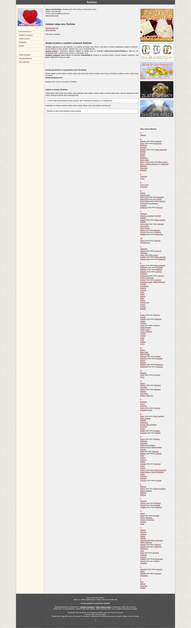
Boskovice (157, 143)
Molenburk (144, 367)
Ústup (142, 524)
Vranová (143, 557)
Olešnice (143, 391)
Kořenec (143, 284)
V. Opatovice (163, 164)
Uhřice (142, 513)
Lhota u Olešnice (146, 332)
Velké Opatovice (161, 150)
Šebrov (142, 489)
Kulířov (142, 301)
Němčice (143, 373)
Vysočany (157, 232)
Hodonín (143, 218)
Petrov (142, 404)
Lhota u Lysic (144, 329)
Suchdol (143, 464)
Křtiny (142, 298)
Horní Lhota (144, 224)
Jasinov (143, 251)
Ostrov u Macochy (146, 396)
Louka (142, 338)
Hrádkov (143, 234)
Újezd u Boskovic (146, 518)
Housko (143, 232)
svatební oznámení (87, 607)
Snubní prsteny (24, 39)
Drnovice (143, 205)
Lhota (142, 325)
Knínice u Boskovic (147, 278)
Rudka (142, 431)
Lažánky (143, 319)
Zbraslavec (144, 576)
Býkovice (143, 170)
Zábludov (143, 569)
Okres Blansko (50, 30)
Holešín (143, 220)
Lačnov (142, 315)
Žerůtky (143, 588)
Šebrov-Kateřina (157, 472)
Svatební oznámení (26, 35)
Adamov (143, 135)
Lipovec (143, 334)
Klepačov (143, 270)
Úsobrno (143, 522)
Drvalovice (144, 207)
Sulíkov (142, 468)
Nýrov (142, 377)
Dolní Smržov (145, 201)
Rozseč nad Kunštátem (148, 425)
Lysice (142, 344)
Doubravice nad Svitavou (149, 203)
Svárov (142, 470)
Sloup (142, 456)
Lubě (142, 340)
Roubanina (144, 423)
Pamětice (143, 402)
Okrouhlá (143, 387)
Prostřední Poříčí (146, 410)
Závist (142, 571)
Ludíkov (143, 342)
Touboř (142, 505)
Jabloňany (143, 249)
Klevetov (143, 272)
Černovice (143, 187)
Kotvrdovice (144, 286)
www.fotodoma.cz (25, 31)
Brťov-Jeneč (144, 160)
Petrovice (143, 406)
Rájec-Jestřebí (160, 220)
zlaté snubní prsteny (103, 607)
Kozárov (143, 288)
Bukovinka (143, 168)
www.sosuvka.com (52, 16)
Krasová (143, 290)
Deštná (142, 193)
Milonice (143, 363)
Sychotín (143, 480)
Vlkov (142, 553)
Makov (142, 350)
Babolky (143, 141)
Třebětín (143, 507)
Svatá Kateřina (145, 472)
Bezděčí (143, 150)
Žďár (142, 582)
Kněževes (161, 259)
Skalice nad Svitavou (147, 445)
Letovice (158, 141)
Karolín (142, 265)
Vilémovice (144, 549)
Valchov (143, 530)
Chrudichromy (145, 243)
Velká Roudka (145, 540)
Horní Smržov (145, 228)
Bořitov (142, 156)
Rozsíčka (143, 427)
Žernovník (143, 586)
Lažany (142, 321)
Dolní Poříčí (144, 199)
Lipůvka (143, 336)
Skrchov (143, 449)
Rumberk (143, 433)
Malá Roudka (145, 354)
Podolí (142, 408)
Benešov (143, 148)
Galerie (21, 46)
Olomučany (144, 394)
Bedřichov (143, 145)
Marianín (143, 356)
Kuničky (143, 307)
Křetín (159, 199)
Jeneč (142, 255)
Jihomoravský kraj (51, 28)
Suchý (142, 466)
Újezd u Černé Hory (147, 520)
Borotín (142, 154)
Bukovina (143, 166)
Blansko (143, 152)
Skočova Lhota (145, 447)
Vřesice (143, 561)
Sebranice (143, 441)
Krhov (142, 292)
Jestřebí (143, 257)
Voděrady (143, 555)
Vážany (143, 536)
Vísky (142, 551)
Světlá (142, 474)
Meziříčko (143, 358)
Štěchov (156, 315)
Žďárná (142, 584)
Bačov (142, 143)
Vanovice (159, 207)
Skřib (142, 451)
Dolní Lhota (144, 197)
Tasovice (143, 501)
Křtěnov (143, 296)
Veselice (143, 545)
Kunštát (157, 216)
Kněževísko (144, 276)
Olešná (142, 389)
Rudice (142, 429)
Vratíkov (143, 559)
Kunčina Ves (144, 303)
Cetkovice (143, 176)
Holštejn (143, 222)
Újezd (142, 516)
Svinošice (143, 476)
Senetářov (143, 443)
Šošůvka (143, 493)
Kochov (143, 280)
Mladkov (143, 365)
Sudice (142, 462)
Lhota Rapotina (145, 327)
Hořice (142, 230)
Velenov (143, 538)
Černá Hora (144, 185)
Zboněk (143, 573)
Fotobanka (23, 42)
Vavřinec (157, 464)
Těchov (142, 503)
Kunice (142, 305)
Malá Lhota (144, 352)
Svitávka (156, 439)
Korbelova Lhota (146, 282)
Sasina (142, 439)
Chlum (142, 241)
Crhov (142, 179)
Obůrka (142, 385)
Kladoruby (143, 267)
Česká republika (24, 55)
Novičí (142, 375)
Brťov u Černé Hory (147, 162)
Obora (142, 383)
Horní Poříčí (144, 226)
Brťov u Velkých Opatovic (149, 164)
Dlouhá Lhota (145, 195)
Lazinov (143, 317)
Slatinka (143, 454)
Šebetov (143, 487)
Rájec (142, 416)
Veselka (143, 547)
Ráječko (143, 420)
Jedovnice (143, 253)
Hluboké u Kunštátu (147, 216)
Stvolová (155, 451)
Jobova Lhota (145, 259)
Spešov (143, 458)
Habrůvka (143, 214)
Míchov (142, 360)
